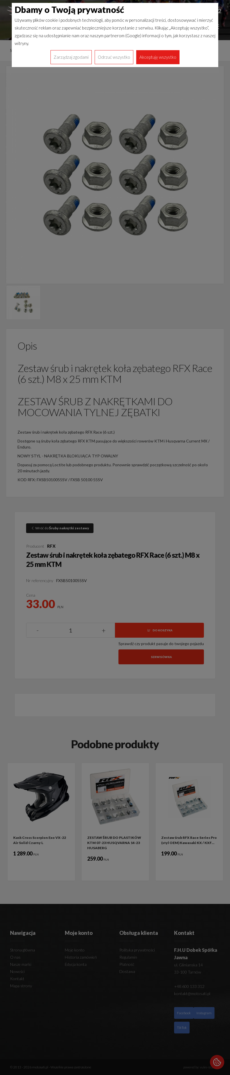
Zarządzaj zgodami (71, 57)
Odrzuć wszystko (114, 57)
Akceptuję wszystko (157, 57)
